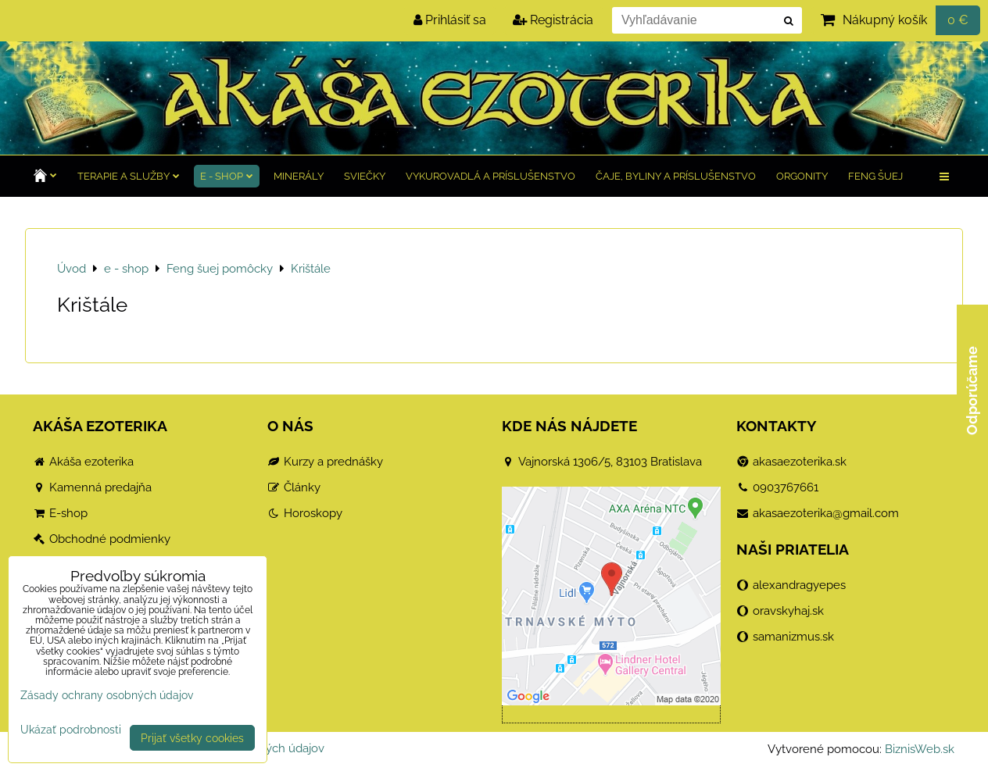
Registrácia (553, 19)
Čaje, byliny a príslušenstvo (676, 176)
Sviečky (364, 176)
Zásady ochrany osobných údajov (106, 694)
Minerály (299, 176)
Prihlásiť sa (449, 19)
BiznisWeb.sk (919, 749)
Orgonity (802, 176)
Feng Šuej (875, 176)
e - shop (226, 176)
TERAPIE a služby (128, 176)
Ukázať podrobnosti (70, 729)
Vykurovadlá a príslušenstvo (490, 176)
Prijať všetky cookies (192, 737)
